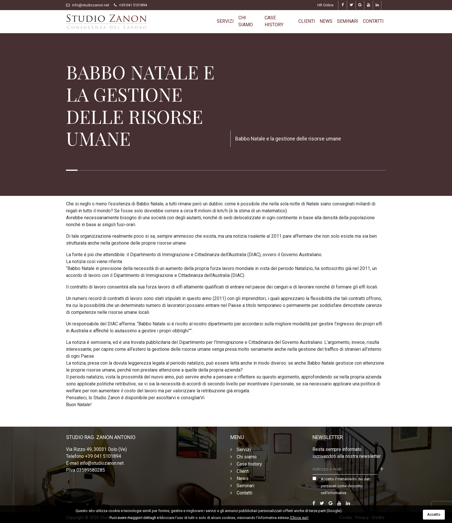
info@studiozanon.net (90, 5)
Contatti (373, 21)
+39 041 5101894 (133, 5)
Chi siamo (245, 21)
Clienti (306, 21)
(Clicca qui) (299, 517)
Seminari (347, 21)
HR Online (325, 5)
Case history (274, 21)
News (326, 21)
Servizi (225, 21)
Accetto (433, 514)
